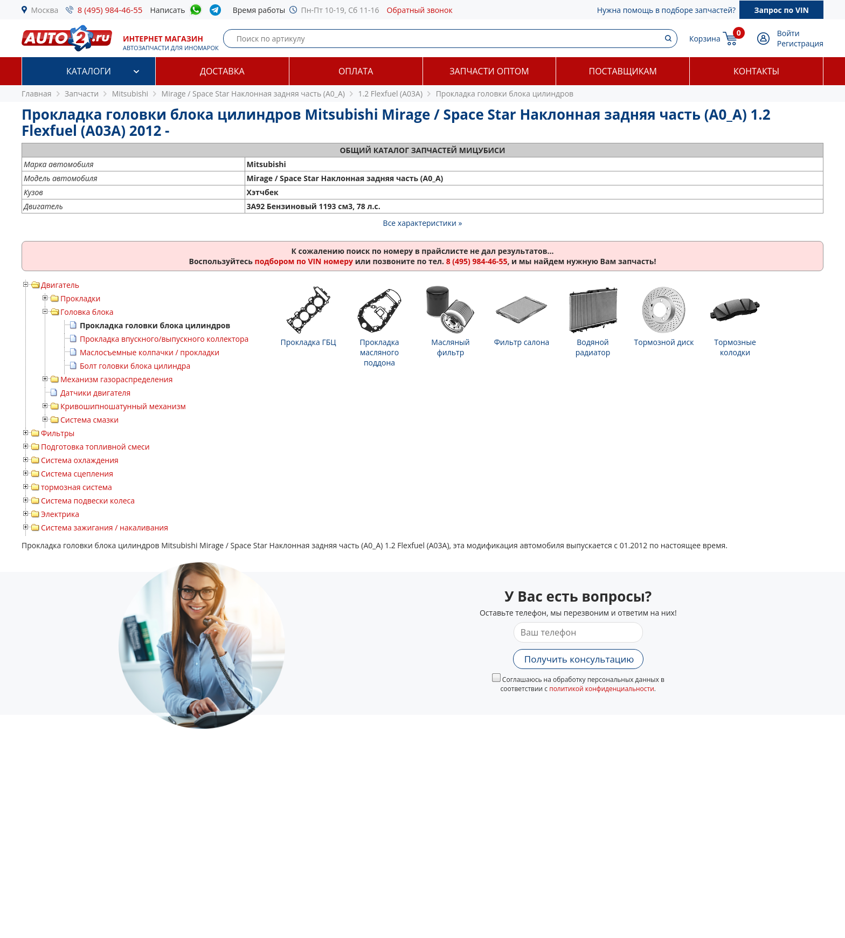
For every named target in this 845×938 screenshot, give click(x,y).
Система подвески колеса (88, 500)
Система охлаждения (80, 460)
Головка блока (87, 312)
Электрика (60, 514)
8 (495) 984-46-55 (110, 9)
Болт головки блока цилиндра (135, 366)
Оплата (355, 71)
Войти (788, 33)
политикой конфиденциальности (601, 688)
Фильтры (57, 433)
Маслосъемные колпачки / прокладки (149, 352)
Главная (37, 93)
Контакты (756, 71)
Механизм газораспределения (116, 379)
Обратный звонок (420, 10)
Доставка (222, 71)
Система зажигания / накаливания (104, 527)
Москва (45, 10)
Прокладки (80, 298)
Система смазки (89, 420)
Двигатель (60, 285)
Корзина (705, 38)
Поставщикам (623, 71)
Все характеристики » (422, 223)
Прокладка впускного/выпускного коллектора (164, 339)
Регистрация (800, 43)
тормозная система (76, 487)
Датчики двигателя (95, 393)
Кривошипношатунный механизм (123, 406)
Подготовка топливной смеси (95, 447)
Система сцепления (77, 473)
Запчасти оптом (489, 71)
